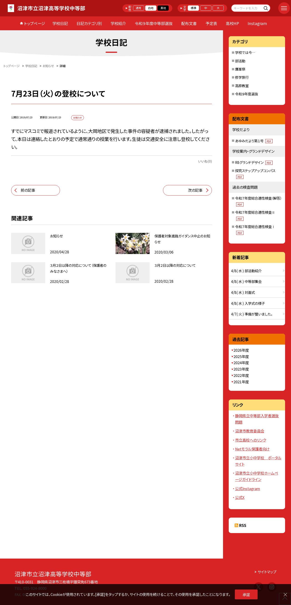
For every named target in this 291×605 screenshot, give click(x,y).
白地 (150, 8)
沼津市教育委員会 (249, 431)
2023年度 (241, 369)
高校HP (232, 23)
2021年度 (241, 381)
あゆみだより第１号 (254, 140)
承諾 (246, 594)
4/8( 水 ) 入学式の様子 (248, 303)
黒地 (163, 8)
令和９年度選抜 (246, 93)
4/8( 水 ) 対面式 (243, 292)
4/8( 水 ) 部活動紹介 (246, 270)
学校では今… (245, 52)
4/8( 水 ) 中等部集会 (246, 281)
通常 (138, 8)
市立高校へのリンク (250, 440)
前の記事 (28, 190)
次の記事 (195, 190)
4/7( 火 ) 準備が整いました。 (251, 313)
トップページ (34, 23)
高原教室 (242, 85)
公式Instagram (247, 488)
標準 (193, 8)
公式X (239, 497)
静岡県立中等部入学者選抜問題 (257, 419)
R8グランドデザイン (254, 162)
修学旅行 (242, 77)
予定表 (211, 23)
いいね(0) (205, 161)
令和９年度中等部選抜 (154, 23)
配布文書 (189, 23)
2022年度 (241, 375)
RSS (242, 525)
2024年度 (241, 362)
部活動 (240, 60)
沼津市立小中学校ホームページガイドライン (256, 476)
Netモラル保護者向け (252, 449)
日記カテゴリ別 (89, 23)
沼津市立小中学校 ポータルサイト (258, 461)
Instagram (257, 23)
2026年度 (241, 350)
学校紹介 (118, 23)
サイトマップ (267, 571)
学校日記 (60, 23)
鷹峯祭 (240, 68)
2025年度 (241, 356)
